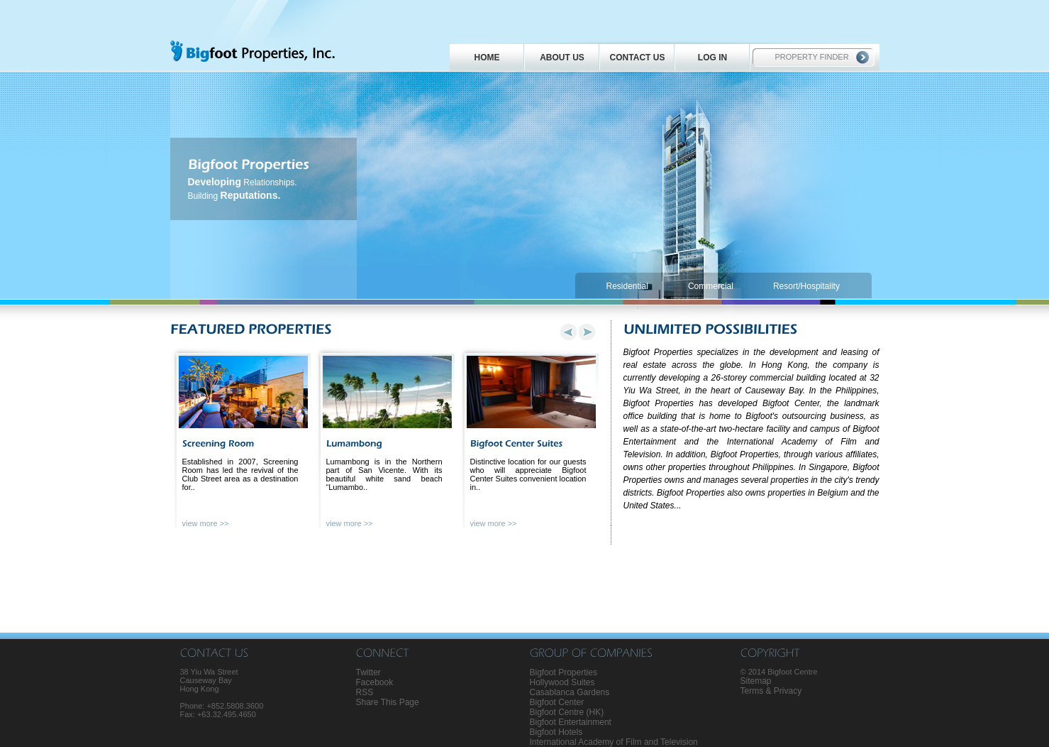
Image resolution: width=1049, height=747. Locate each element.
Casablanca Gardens (570, 692)
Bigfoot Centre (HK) (567, 712)
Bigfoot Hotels (556, 732)
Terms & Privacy (771, 691)
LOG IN (712, 57)
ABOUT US (562, 57)
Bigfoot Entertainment (570, 722)
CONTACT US (637, 57)
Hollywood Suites (562, 682)
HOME (487, 57)
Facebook (375, 682)
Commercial (710, 286)
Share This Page (387, 702)
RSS (365, 692)
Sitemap (756, 681)
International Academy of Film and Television (614, 742)
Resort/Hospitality (806, 286)
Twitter (368, 672)
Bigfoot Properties (563, 672)
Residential (627, 286)
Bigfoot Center (557, 702)
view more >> (205, 523)
